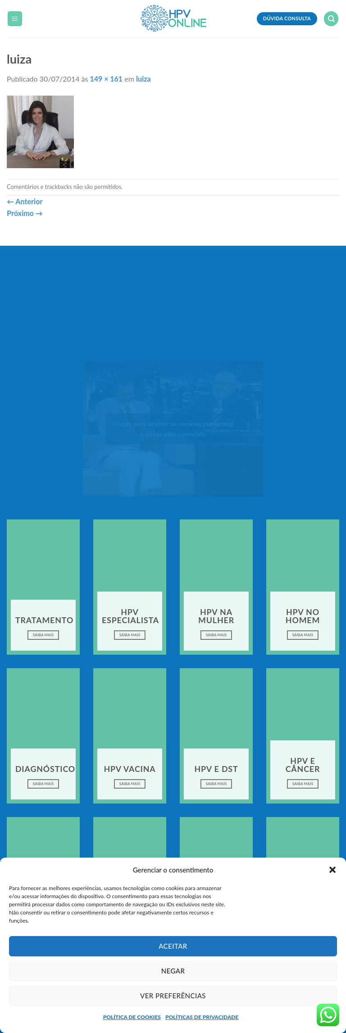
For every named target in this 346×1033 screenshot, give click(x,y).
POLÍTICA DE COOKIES (132, 1017)
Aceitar (173, 946)
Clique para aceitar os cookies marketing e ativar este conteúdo (173, 429)
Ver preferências (173, 996)
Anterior (24, 201)
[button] (332, 869)
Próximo (25, 213)
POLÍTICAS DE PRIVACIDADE (201, 1017)
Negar (173, 971)
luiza (143, 78)
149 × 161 (106, 78)
